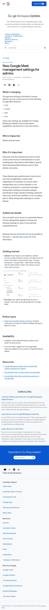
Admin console (7, 77)
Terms (3, 607)
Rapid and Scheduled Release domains (18, 321)
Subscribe (39, 4)
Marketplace (7, 544)
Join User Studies (9, 596)
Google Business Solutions (12, 586)
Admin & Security (12, 40)
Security (6, 523)
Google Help (7, 502)
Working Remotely (9, 533)
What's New (7, 513)
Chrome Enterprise (10, 580)
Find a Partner (8, 539)
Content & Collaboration (14, 36)
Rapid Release (27, 77)
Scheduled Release (8, 79)
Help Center (24, 237)
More (7, 43)
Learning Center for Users (12, 492)
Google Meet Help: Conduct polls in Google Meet (22, 372)
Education (9, 41)
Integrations (7, 555)
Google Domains (9, 575)
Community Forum (9, 497)
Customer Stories (9, 528)
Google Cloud (8, 570)
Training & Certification (11, 560)
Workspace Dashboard (11, 508)
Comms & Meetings (13, 34)
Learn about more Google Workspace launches (20, 414)
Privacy (43, 606)
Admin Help (7, 486)
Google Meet (17, 77)
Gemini (8, 38)
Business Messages (10, 591)
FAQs (5, 549)
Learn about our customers (12, 429)
